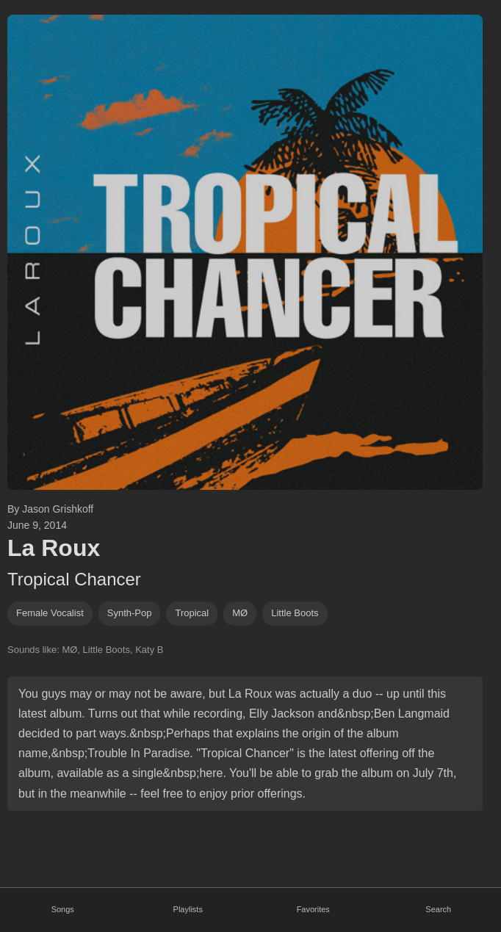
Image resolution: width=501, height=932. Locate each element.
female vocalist (50, 612)
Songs (62, 909)
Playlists (188, 909)
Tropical (192, 612)
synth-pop (129, 612)
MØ (240, 612)
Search (438, 909)
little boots (294, 612)
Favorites (313, 909)
